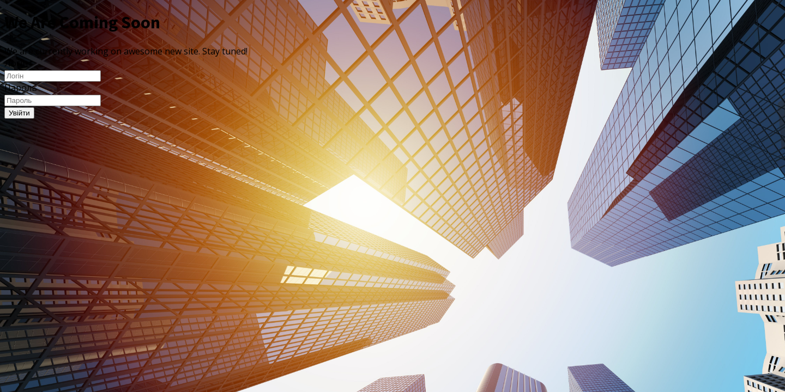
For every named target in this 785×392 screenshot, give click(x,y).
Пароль (20, 88)
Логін (16, 63)
